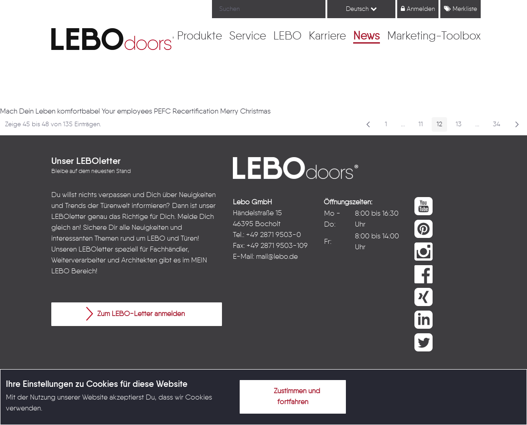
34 (499, 126)
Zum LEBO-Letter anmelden (135, 314)
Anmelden (418, 8)
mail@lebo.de (277, 257)
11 (423, 126)
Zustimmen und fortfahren (291, 395)
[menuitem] (199, 36)
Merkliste (460, 8)
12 (442, 126)
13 (461, 126)
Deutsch (361, 8)
